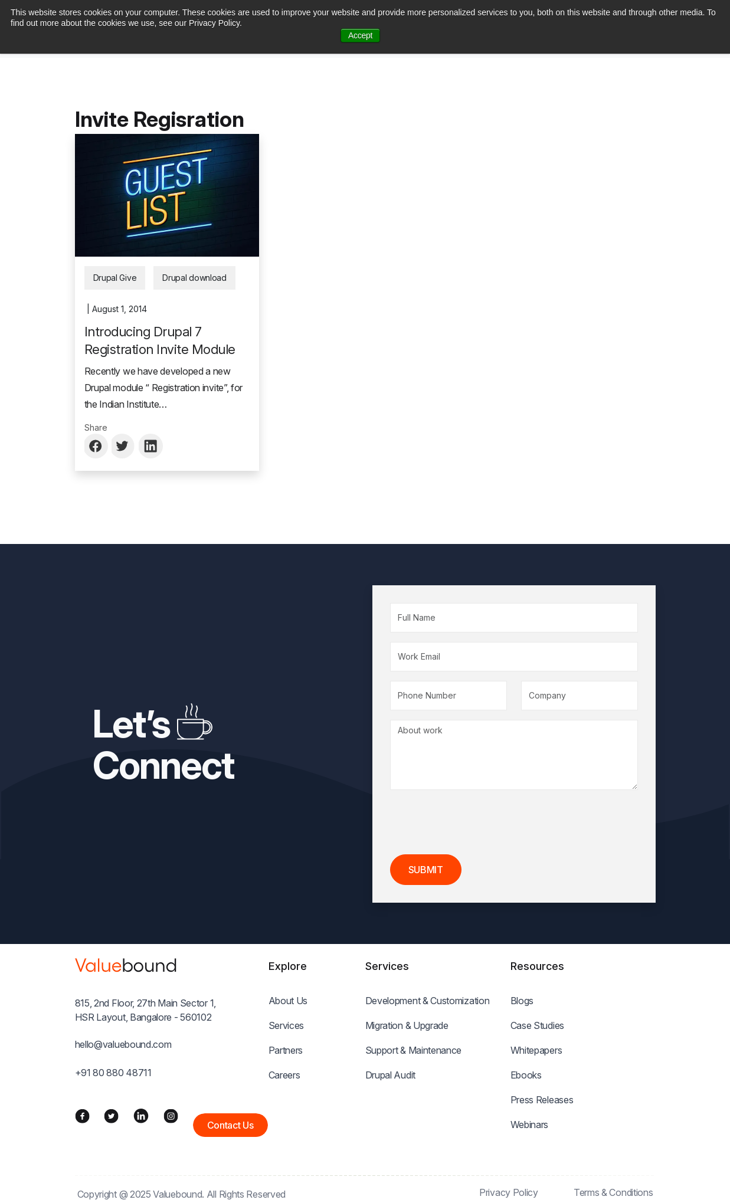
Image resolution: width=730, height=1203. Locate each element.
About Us (288, 1001)
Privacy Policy (508, 1192)
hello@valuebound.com (123, 1044)
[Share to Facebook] (96, 446)
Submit (425, 870)
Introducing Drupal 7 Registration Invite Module (159, 340)
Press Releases (542, 1100)
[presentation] (479, 822)
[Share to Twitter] (124, 446)
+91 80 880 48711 (113, 1073)
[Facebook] (82, 1115)
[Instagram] (170, 1115)
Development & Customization (427, 1001)
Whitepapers (536, 1050)
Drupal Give (115, 278)
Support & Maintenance (413, 1050)
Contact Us (230, 1125)
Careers (284, 1075)
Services (287, 1025)
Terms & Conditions (613, 1192)
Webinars (529, 1124)
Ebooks (526, 1075)
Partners (286, 1050)
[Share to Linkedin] (151, 446)
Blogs (522, 1001)
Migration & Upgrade (407, 1025)
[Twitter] (111, 1115)
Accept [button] (360, 35)
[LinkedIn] (141, 1115)
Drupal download (194, 278)
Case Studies (537, 1025)
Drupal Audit (390, 1075)
